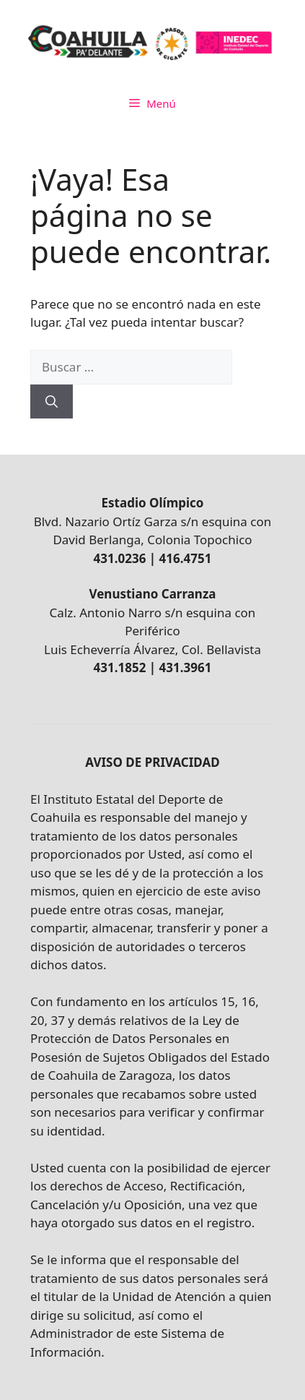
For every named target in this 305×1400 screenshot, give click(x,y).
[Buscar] (51, 402)
